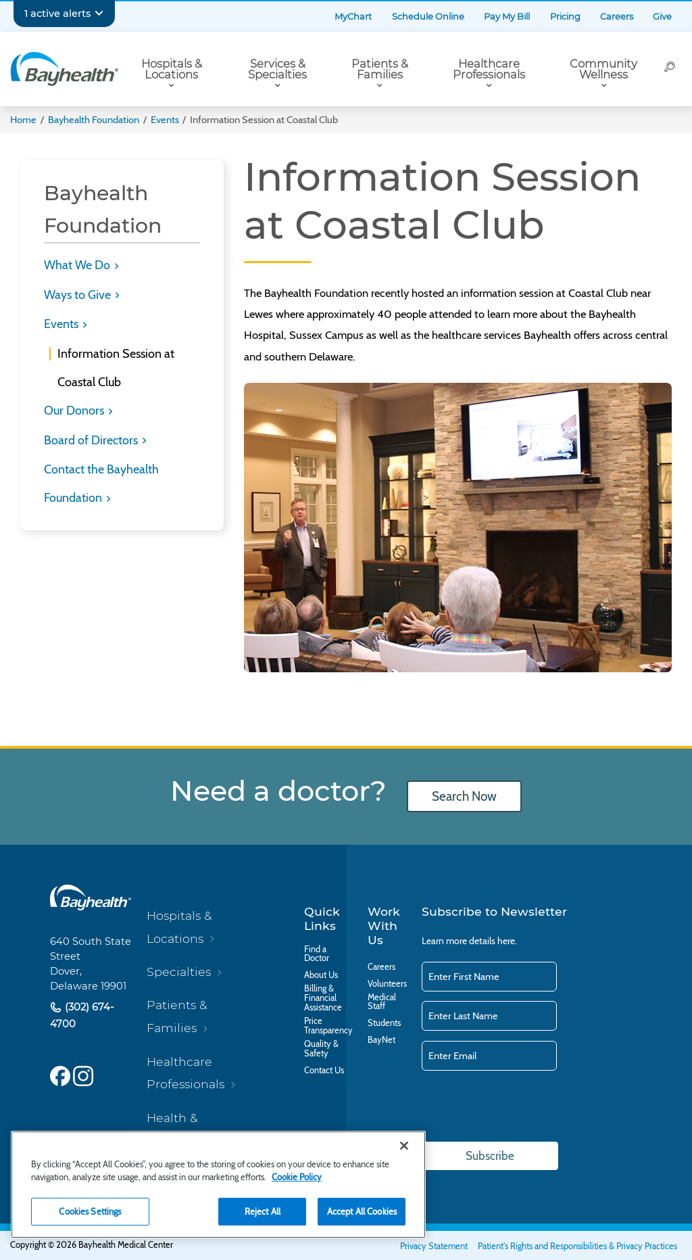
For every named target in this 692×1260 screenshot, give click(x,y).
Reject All (262, 1211)
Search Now (464, 796)
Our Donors (75, 410)
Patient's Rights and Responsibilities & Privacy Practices (577, 1246)
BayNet (381, 1040)
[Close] (404, 1146)
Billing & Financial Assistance (323, 998)
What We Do (78, 265)
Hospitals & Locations (171, 69)
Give (662, 16)
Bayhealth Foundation (93, 120)
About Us (321, 975)
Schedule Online (428, 16)
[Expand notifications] (99, 13)
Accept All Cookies (362, 1211)
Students (384, 1023)
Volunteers (387, 984)
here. (507, 941)
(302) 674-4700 (82, 1015)
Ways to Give (79, 294)
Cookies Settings (90, 1211)
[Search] (670, 69)
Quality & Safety (321, 1049)
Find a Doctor (316, 954)
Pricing (565, 16)
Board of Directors (92, 440)
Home (23, 120)
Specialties (179, 971)
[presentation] (524, 1107)
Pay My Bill (507, 16)
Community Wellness (603, 69)
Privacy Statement (434, 1246)
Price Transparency (328, 1026)
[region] (218, 1184)
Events (165, 120)
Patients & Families (379, 69)
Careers (616, 16)
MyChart (353, 16)
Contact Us (324, 1070)
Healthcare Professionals (489, 69)
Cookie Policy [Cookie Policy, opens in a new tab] (297, 1176)
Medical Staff (382, 1002)
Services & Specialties (277, 69)
